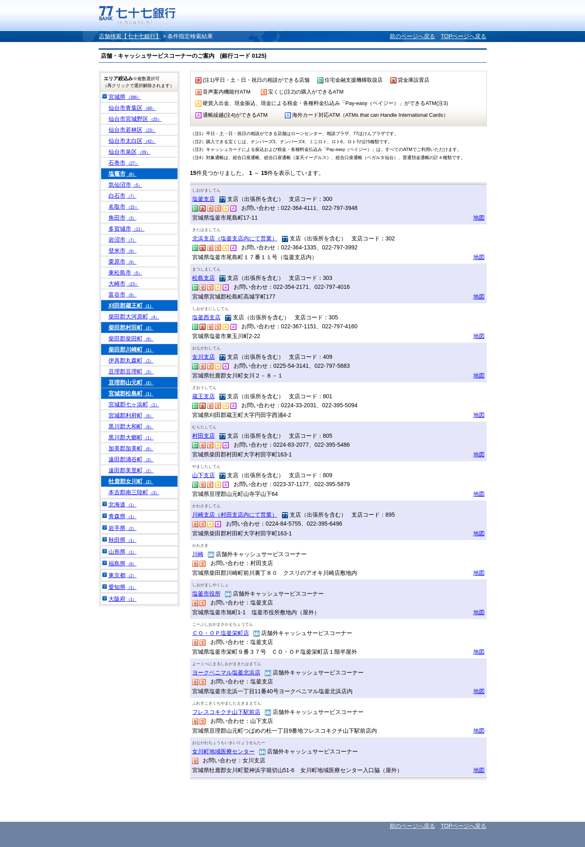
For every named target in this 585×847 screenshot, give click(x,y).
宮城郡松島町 (131, 393)
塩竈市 (122, 173)
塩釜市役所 (206, 593)
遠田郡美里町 (131, 470)
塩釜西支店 (206, 317)
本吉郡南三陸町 (134, 492)
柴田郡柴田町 (131, 338)
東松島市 (125, 272)
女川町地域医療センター (223, 751)
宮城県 (124, 97)
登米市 (122, 250)
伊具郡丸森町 (131, 360)
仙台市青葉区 (132, 108)
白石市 (122, 195)
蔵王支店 (203, 396)
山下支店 (203, 475)
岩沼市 (122, 239)
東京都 (122, 575)
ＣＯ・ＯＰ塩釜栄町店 (220, 633)
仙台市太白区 (132, 141)
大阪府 (122, 599)
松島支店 (203, 278)
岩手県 (122, 528)
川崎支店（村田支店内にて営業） (234, 514)
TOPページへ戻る (464, 36)
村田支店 (203, 435)
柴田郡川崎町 (131, 349)
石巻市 (123, 162)
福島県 (122, 563)
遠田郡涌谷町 (131, 459)
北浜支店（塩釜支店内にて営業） (234, 238)
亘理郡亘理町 (131, 371)
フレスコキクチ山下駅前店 (226, 712)
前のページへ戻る (412, 36)
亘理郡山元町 (131, 382)
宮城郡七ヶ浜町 (134, 404)
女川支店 (203, 357)
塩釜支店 (203, 199)
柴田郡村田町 (131, 327)
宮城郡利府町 (131, 415)
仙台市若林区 (132, 130)
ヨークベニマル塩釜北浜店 (226, 672)
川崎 (198, 554)
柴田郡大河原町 (134, 316)
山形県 (122, 551)
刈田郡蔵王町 (131, 305)
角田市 (122, 217)
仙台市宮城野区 (135, 119)
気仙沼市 (125, 184)
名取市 (123, 206)
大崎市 (123, 283)
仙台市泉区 (129, 151)
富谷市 (122, 294)
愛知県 (122, 587)
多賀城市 (126, 228)
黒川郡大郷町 (131, 437)
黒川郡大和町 (131, 426)
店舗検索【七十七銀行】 (130, 36)
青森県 (122, 516)
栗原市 (122, 261)
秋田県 (122, 540)
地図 (479, 217)
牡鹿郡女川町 (131, 481)
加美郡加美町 (131, 448)
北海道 (122, 504)
